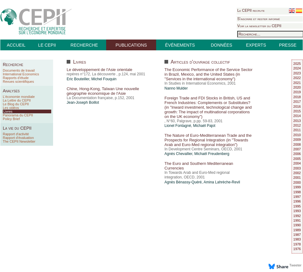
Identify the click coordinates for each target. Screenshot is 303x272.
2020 (297, 87)
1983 (297, 239)
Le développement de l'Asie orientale (99, 69)
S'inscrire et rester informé (258, 19)
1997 (297, 197)
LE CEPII (47, 45)
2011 (297, 130)
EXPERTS (256, 45)
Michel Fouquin (103, 79)
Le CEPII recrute (251, 10)
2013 (297, 121)
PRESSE (288, 45)
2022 (297, 78)
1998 (297, 192)
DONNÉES (221, 45)
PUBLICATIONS (131, 45)
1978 (297, 244)
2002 (297, 173)
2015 (297, 111)
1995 (297, 206)
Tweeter (295, 265)
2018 (297, 97)
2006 (297, 154)
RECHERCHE (84, 45)
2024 (297, 68)
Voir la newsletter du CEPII (259, 26)
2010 (297, 135)
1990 (297, 225)
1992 (297, 216)
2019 (297, 92)
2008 (297, 144)
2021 (297, 83)
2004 (297, 163)
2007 (297, 149)
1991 (297, 220)
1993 (297, 211)
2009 (297, 139)
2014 (297, 116)
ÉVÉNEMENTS (180, 45)
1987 (297, 234)
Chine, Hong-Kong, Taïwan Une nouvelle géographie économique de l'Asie (103, 91)
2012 (297, 125)
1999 (297, 187)
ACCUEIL (16, 45)
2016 (297, 106)
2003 (297, 168)
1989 (297, 230)
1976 (297, 249)
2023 (297, 73)
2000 (297, 182)
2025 (297, 63)
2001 (297, 177)
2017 (297, 101)
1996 (297, 201)
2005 (297, 159)
